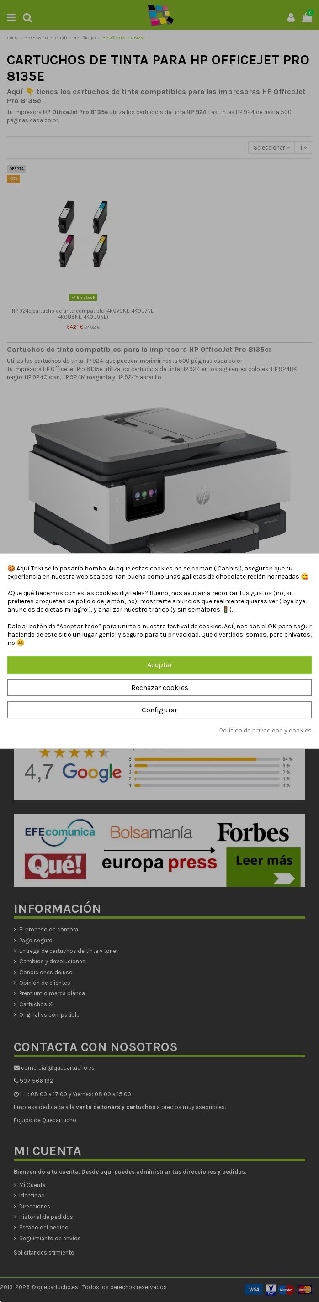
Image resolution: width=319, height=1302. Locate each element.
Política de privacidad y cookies (265, 730)
